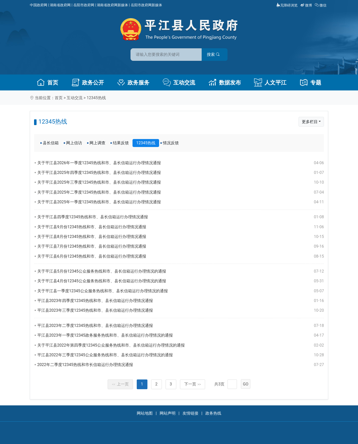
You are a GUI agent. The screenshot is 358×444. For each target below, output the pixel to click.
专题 (310, 82)
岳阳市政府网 (83, 5)
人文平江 (270, 82)
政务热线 (213, 413)
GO (245, 384)
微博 (306, 5)
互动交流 (179, 82)
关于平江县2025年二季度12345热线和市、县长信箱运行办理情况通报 (180, 192)
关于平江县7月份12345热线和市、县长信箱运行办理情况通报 (180, 246)
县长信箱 (51, 143)
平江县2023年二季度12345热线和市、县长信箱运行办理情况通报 (180, 326)
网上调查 (97, 143)
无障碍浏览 (287, 5)
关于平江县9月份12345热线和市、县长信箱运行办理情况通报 (180, 227)
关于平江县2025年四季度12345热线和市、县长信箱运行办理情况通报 (180, 173)
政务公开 (88, 82)
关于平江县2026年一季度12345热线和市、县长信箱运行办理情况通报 (180, 163)
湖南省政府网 (60, 5)
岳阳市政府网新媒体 (146, 5)
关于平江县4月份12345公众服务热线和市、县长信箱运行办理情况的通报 (180, 281)
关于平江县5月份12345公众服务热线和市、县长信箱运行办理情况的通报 (180, 271)
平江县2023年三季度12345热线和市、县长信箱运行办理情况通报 (180, 310)
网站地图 (145, 413)
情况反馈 (171, 143)
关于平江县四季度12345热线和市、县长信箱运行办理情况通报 (180, 217)
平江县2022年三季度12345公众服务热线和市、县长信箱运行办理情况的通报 (180, 355)
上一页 (120, 384)
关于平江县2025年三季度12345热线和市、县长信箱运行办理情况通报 (180, 182)
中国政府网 (38, 5)
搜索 (214, 54)
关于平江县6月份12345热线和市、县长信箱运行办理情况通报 (180, 256)
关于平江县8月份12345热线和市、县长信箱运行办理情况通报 (180, 237)
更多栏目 (310, 121)
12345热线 (96, 97)
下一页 (192, 384)
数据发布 (225, 82)
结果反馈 (121, 143)
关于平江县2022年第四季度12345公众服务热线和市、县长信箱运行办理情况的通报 (180, 345)
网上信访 (74, 143)
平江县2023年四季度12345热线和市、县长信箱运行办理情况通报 (180, 301)
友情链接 (190, 413)
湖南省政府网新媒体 (112, 5)
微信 (321, 5)
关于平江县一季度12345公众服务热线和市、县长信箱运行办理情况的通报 (180, 291)
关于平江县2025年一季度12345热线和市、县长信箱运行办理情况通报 (180, 202)
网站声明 (168, 413)
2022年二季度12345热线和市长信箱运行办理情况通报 (180, 365)
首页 (47, 82)
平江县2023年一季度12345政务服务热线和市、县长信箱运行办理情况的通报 (180, 335)
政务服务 (133, 82)
